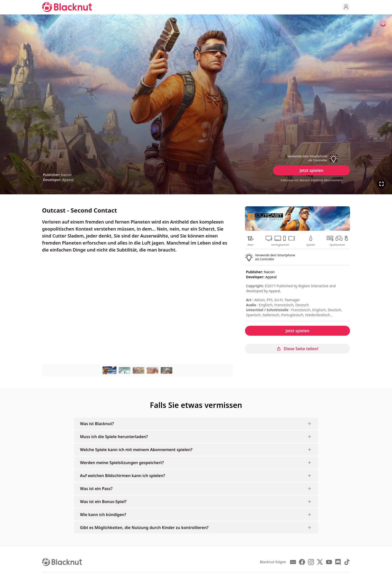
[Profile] (346, 7)
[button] (312, 158)
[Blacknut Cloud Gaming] (67, 7)
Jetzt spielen (311, 170)
